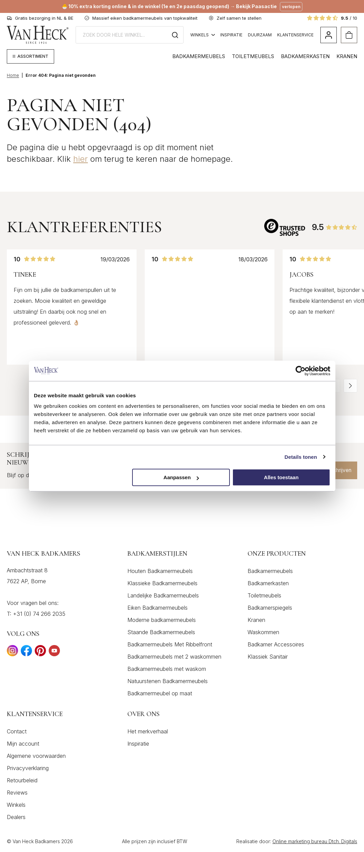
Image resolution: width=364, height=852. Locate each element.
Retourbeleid (22, 780)
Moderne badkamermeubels (161, 619)
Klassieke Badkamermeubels (162, 583)
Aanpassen (181, 477)
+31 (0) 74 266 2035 (39, 613)
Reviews (17, 792)
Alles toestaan (281, 477)
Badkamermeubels (198, 56)
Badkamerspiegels (270, 607)
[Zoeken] (175, 35)
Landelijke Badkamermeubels (163, 595)
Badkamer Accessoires (276, 644)
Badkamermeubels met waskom (166, 668)
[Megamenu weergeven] (30, 56)
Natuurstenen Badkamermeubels (167, 681)
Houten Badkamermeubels (160, 571)
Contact (17, 731)
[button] (350, 386)
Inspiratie (231, 34)
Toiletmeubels (253, 56)
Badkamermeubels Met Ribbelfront (169, 644)
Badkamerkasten (305, 56)
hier (80, 159)
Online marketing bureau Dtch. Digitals (314, 841)
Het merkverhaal (147, 731)
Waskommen (263, 632)
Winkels (202, 34)
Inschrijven (336, 470)
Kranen (346, 56)
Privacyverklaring (28, 768)
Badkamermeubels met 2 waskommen (174, 656)
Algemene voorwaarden (36, 755)
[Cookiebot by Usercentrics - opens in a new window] (300, 371)
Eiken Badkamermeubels (157, 607)
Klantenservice (295, 34)
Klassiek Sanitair (268, 656)
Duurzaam (260, 34)
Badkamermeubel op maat (159, 693)
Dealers (16, 817)
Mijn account (23, 743)
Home (13, 75)
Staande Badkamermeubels (161, 632)
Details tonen (301, 457)
